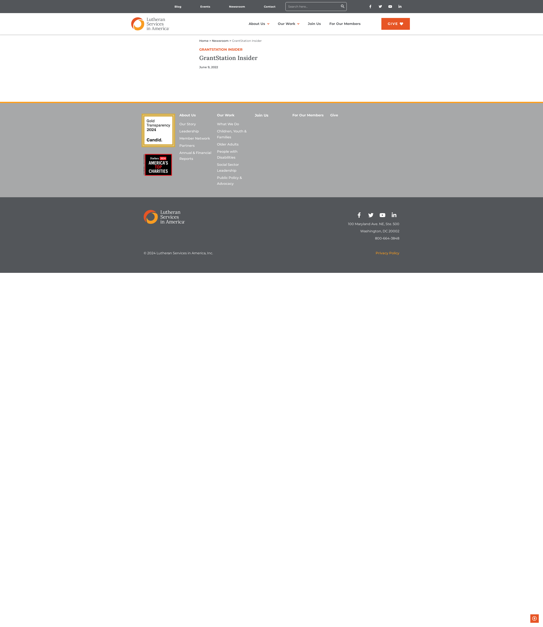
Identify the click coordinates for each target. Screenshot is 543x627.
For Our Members (345, 24)
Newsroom (237, 6)
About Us (259, 24)
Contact (270, 6)
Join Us (314, 24)
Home (204, 41)
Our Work (288, 24)
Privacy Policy (387, 253)
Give (334, 115)
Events (205, 6)
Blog (178, 6)
